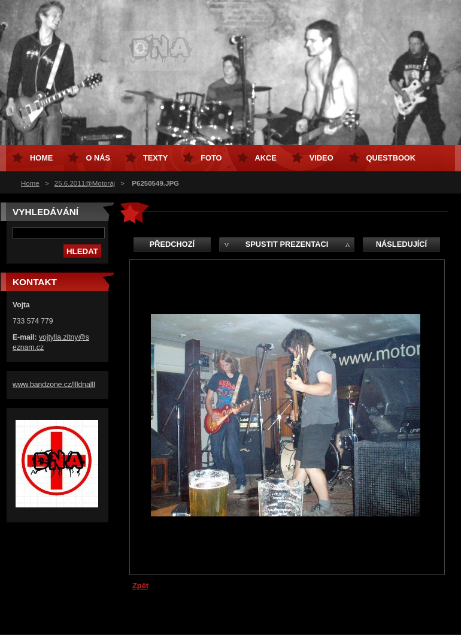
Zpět (140, 585)
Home (30, 183)
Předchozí (172, 244)
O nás (98, 157)
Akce (266, 157)
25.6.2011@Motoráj (84, 183)
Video (321, 157)
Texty (155, 157)
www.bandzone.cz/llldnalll (54, 384)
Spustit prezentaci (286, 244)
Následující (401, 244)
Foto (211, 157)
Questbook (390, 157)
